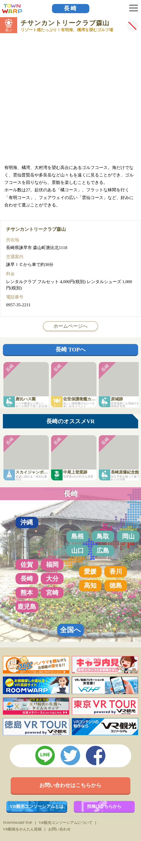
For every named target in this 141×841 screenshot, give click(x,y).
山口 (77, 550)
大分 (52, 578)
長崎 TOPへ (70, 350)
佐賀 (26, 564)
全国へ (70, 630)
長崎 (71, 8)
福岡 (52, 564)
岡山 (128, 536)
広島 (102, 550)
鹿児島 (26, 606)
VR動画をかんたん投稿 (22, 829)
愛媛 (90, 571)
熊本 (26, 592)
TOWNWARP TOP (17, 822)
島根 (77, 536)
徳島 (115, 585)
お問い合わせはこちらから (70, 785)
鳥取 (102, 536)
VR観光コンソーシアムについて (65, 822)
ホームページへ (70, 326)
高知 (90, 585)
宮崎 (52, 592)
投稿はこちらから (104, 806)
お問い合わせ (59, 829)
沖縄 (26, 522)
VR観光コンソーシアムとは (36, 806)
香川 (115, 571)
